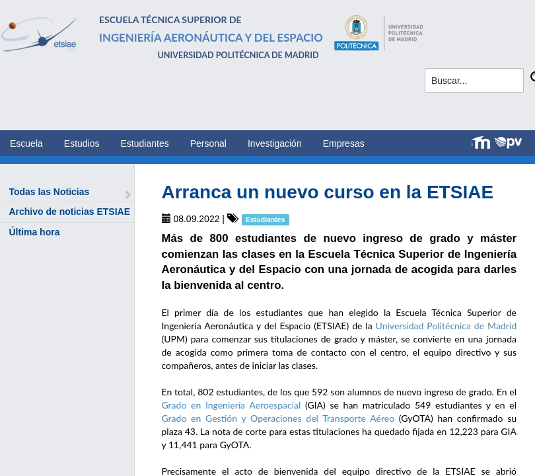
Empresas (344, 143)
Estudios (82, 143)
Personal (208, 143)
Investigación (275, 143)
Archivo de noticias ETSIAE (69, 211)
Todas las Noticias (49, 191)
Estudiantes (145, 143)
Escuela (26, 143)
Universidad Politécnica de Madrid (446, 325)
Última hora (34, 232)
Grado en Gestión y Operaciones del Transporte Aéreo (278, 418)
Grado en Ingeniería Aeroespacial (231, 405)
